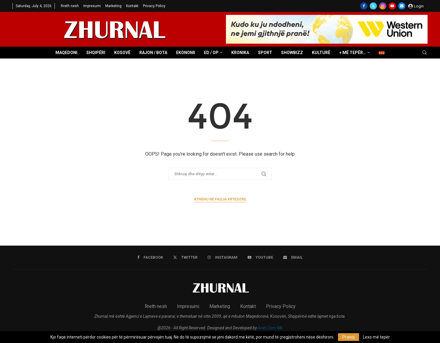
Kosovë (122, 52)
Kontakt (132, 6)
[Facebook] (363, 6)
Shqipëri (95, 52)
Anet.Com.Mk (270, 327)
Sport (265, 52)
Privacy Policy (154, 6)
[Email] (401, 6)
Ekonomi (185, 52)
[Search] (425, 52)
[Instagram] (382, 6)
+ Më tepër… (352, 52)
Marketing (113, 6)
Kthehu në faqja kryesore (220, 199)
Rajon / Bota (153, 52)
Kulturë (321, 52)
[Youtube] (392, 6)
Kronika (240, 52)
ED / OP (211, 52)
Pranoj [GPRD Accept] (348, 337)
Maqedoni (66, 52)
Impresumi (92, 6)
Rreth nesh (70, 6)
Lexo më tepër (376, 337)
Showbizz (292, 52)
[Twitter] (373, 6)
